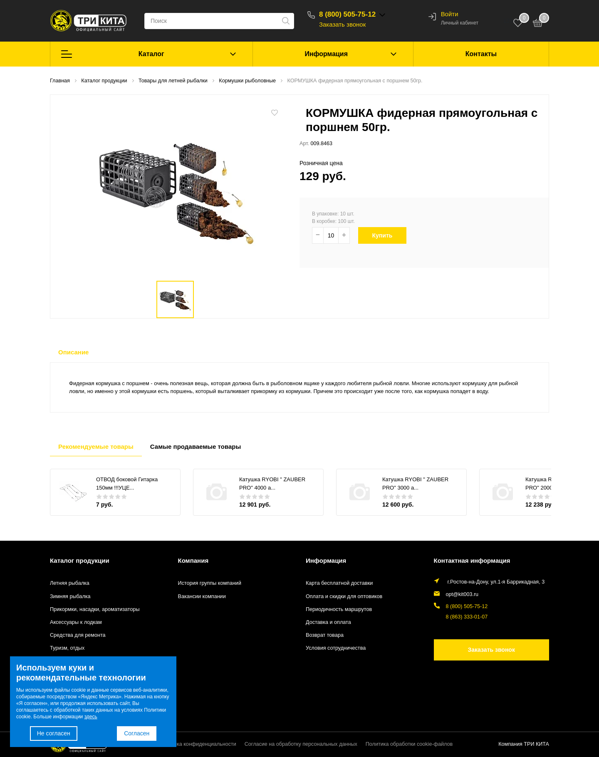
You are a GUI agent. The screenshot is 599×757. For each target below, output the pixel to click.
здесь (90, 717)
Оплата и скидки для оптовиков (344, 596)
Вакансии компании (202, 596)
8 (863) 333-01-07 (467, 617)
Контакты (481, 53)
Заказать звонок (342, 24)
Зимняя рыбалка (70, 596)
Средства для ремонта (78, 635)
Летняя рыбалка (69, 583)
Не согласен (53, 733)
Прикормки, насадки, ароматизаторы (95, 609)
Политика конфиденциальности (197, 744)
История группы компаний (209, 583)
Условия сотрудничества (336, 648)
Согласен (136, 733)
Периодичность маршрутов (339, 609)
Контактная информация (472, 560)
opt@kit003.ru (462, 594)
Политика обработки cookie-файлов (409, 744)
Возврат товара (325, 635)
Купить (386, 235)
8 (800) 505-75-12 (347, 14)
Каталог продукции (79, 560)
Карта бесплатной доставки (339, 583)
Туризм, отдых (67, 648)
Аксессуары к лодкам (76, 622)
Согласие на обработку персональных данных (301, 744)
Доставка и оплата (328, 622)
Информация (326, 53)
